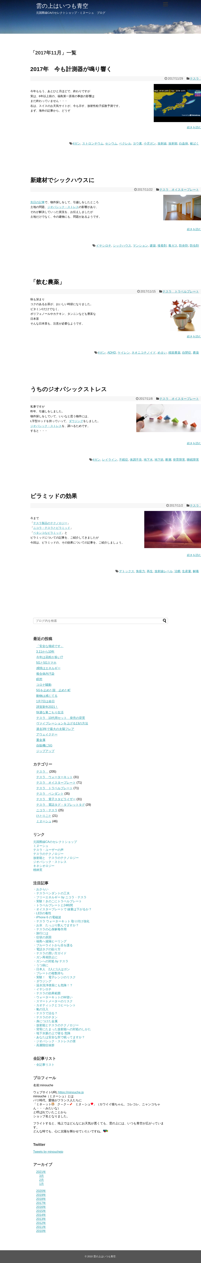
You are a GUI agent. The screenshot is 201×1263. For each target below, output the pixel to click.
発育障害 (179, 459)
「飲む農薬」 (47, 282)
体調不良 (136, 459)
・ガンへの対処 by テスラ (51, 961)
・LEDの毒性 (42, 913)
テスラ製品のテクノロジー (50, 523)
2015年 (41, 1211)
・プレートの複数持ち (48, 973)
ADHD (111, 352)
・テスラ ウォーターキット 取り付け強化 (61, 921)
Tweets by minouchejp (48, 1151)
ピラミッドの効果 (53, 496)
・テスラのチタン (45, 1017)
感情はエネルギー (48, 668)
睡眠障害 (193, 459)
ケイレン (124, 352)
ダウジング (76, 421)
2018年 (41, 1199)
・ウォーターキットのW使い (53, 997)
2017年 (41, 1203)
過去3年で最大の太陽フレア (55, 729)
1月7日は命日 (45, 701)
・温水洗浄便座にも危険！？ (53, 985)
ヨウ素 (137, 143)
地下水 (148, 459)
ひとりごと (43, 815)
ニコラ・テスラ (47, 810)
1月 (41, 1183)
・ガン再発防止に (45, 957)
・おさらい (40, 889)
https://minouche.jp (71, 1092)
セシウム (111, 143)
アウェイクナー (47, 734)
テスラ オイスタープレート (179, 189)
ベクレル (125, 143)
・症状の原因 (42, 937)
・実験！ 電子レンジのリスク (54, 977)
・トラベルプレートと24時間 (53, 905)
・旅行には (40, 933)
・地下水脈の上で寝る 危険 (51, 1033)
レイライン (109, 459)
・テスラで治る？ (45, 1013)
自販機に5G (44, 745)
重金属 (40, 740)
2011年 (41, 1227)
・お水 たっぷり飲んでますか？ (56, 925)
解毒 (196, 571)
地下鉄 (159, 459)
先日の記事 (37, 202)
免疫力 (140, 571)
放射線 (162, 143)
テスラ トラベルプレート (180, 291)
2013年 (41, 1219)
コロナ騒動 (43, 684)
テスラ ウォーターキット (54, 777)
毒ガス (172, 245)
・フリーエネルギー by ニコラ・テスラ (60, 897)
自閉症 (186, 352)
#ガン (76, 143)
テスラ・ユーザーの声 (48, 849)
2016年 (41, 1207)
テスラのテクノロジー (48, 853)
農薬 (196, 352)
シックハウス (122, 245)
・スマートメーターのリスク (53, 1001)
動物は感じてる (47, 695)
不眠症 (123, 459)
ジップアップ (45, 751)
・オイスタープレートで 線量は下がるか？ (62, 909)
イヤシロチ (103, 245)
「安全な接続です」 (50, 646)
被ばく (194, 143)
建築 (153, 245)
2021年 (41, 1171)
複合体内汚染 (45, 673)
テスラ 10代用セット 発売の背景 (60, 717)
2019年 (41, 1195)
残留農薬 (174, 352)
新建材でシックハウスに (62, 180)
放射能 (172, 143)
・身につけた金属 (45, 1021)
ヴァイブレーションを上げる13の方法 (62, 723)
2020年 (41, 1191)
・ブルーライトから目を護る (53, 945)
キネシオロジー (43, 865)
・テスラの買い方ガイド (50, 953)
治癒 (177, 571)
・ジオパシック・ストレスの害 (54, 1041)
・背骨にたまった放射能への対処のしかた (62, 1029)
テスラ (42, 771)
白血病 (183, 143)
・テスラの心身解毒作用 (50, 929)
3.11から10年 (45, 651)
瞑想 (39, 679)
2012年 (41, 1223)
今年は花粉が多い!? (49, 657)
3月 (41, 1175)
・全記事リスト (43, 1064)
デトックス (126, 571)
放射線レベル (163, 571)
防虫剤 (194, 245)
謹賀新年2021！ (47, 706)
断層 (168, 459)
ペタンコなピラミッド (47, 532)
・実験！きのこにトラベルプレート (57, 901)
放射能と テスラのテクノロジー (56, 857)
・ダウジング (42, 981)
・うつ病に (40, 965)
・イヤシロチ (42, 989)
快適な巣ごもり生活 (50, 712)
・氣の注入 (40, 1009)
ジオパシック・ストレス (63, 207)
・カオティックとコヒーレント (54, 1005)
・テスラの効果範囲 (47, 993)
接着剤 (162, 245)
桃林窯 (37, 869)
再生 (150, 571)
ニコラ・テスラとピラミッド (51, 527)
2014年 (41, 1215)
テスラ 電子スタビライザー (56, 799)
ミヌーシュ (43, 821)
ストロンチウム (92, 143)
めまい (162, 352)
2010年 (41, 1231)
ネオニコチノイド (144, 352)
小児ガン (150, 143)
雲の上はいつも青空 (62, 6)
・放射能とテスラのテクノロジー (56, 1025)
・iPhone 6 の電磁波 (47, 917)
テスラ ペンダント (50, 793)
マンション (140, 245)
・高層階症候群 (43, 1045)
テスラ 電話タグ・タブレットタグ (60, 804)
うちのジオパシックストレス (68, 389)
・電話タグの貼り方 (47, 949)
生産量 (186, 571)
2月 (41, 1179)
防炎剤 (183, 245)
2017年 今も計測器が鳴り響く (71, 69)
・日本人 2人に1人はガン (51, 969)
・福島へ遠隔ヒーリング (50, 941)
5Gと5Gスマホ (46, 662)
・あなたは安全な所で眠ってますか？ (59, 1037)
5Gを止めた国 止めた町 (53, 690)
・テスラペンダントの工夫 (51, 893)
